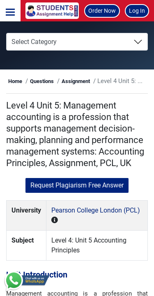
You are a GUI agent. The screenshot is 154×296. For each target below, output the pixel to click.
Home (15, 81)
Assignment (76, 81)
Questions (42, 81)
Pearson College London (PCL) (95, 210)
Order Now (102, 10)
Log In (137, 10)
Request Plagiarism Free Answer (77, 185)
